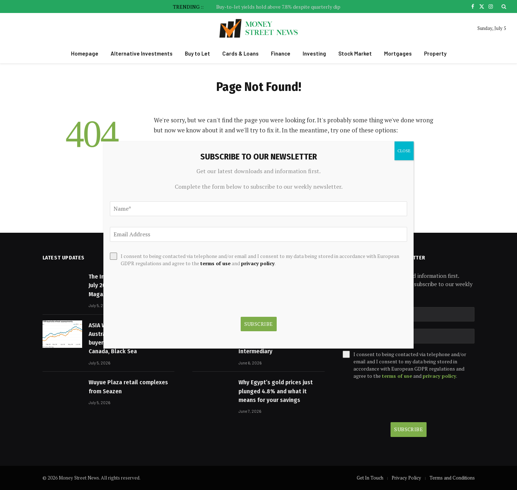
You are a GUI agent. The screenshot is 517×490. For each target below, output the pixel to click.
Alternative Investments (142, 53)
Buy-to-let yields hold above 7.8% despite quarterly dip (278, 7)
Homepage (84, 53)
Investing (314, 53)
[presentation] (397, 401)
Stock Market (355, 53)
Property (435, 53)
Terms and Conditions (452, 477)
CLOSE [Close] (404, 150)
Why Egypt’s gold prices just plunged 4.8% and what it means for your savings (276, 391)
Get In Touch (370, 477)
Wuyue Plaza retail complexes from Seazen (128, 387)
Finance (280, 53)
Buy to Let (197, 53)
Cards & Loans (240, 53)
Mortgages (398, 53)
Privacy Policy (406, 477)
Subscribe (408, 429)
